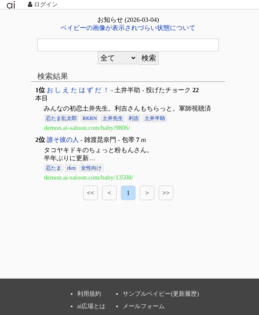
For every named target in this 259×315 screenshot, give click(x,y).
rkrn (71, 168)
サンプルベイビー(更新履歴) (161, 293)
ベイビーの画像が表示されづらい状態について (128, 27)
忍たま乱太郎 (61, 118)
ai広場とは (91, 306)
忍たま (53, 168)
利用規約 (89, 293)
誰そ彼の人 (63, 139)
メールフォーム (144, 306)
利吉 (134, 118)
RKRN (89, 118)
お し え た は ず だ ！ (78, 90)
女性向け (91, 168)
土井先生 (112, 118)
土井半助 (155, 118)
